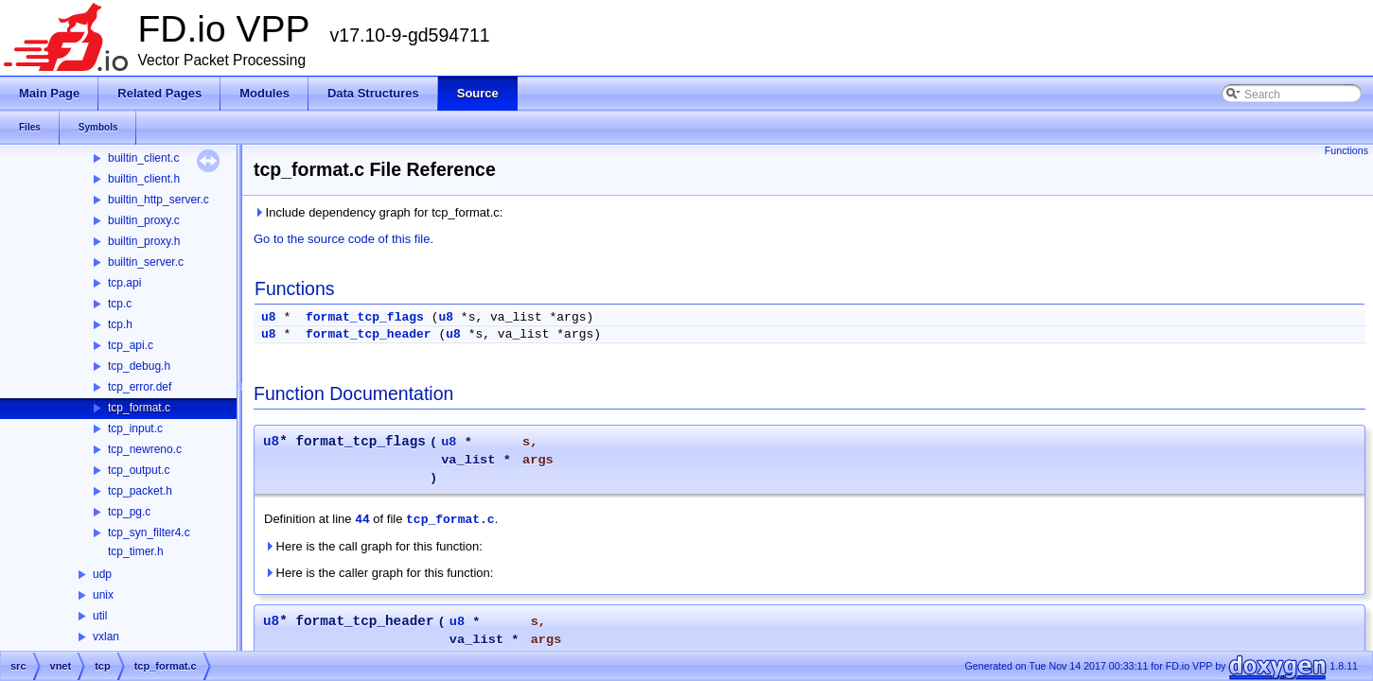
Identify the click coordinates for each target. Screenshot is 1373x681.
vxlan (106, 636)
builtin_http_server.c (158, 199)
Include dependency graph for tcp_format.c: (378, 212)
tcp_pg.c (129, 511)
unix (103, 595)
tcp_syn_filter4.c (149, 532)
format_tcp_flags (365, 317)
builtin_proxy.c (144, 220)
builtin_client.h (144, 178)
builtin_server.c (146, 262)
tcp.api (124, 282)
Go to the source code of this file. (343, 239)
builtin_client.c (143, 158)
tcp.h (120, 324)
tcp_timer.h (136, 551)
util (100, 615)
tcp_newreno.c (145, 449)
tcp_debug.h (139, 366)
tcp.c (120, 303)
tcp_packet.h (140, 491)
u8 (268, 317)
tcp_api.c (130, 345)
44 (362, 520)
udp (102, 574)
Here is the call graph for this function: (373, 546)
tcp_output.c (138, 470)
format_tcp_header (368, 334)
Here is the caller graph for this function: (378, 573)
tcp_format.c (139, 407)
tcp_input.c (135, 428)
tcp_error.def (139, 386)
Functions (1346, 150)
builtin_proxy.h (144, 241)
